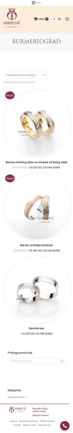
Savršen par (36, 328)
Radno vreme (29, 425)
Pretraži (61, 361)
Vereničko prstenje (28, 421)
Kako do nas (45, 425)
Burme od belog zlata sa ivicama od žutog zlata (36, 162)
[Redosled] (25, 75)
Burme (14, 421)
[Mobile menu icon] (67, 19)
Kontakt (17, 425)
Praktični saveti (16, 397)
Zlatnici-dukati (47, 421)
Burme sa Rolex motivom (36, 245)
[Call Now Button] (65, 425)
